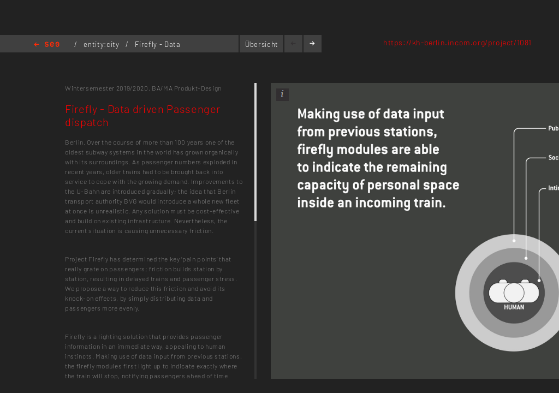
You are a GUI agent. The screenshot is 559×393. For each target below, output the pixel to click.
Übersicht (261, 44)
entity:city (102, 44)
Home (47, 45)
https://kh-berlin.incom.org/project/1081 (457, 42)
